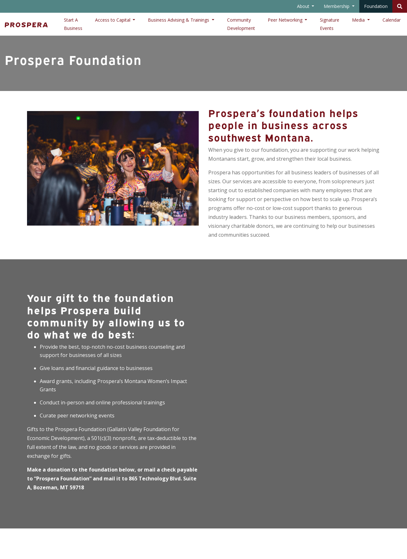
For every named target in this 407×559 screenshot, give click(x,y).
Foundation (376, 6)
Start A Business (73, 24)
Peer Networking (286, 20)
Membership (337, 6)
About (304, 6)
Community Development (241, 24)
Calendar (392, 20)
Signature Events (329, 24)
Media (359, 20)
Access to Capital (113, 20)
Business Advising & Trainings (179, 20)
